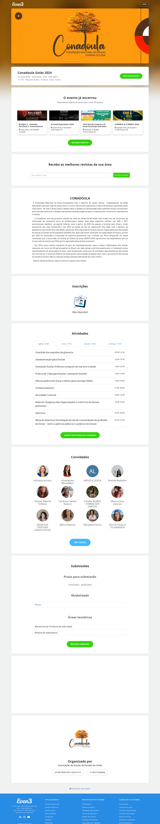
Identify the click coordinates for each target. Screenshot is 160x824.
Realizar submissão (80, 644)
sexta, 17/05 (67, 344)
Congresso (49, 817)
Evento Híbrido (50, 814)
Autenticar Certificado (127, 820)
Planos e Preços (125, 817)
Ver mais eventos (80, 142)
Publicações (86, 804)
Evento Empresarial (52, 804)
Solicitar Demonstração (127, 810)
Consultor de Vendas (127, 814)
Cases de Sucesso (125, 807)
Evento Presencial (51, 807)
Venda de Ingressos (89, 814)
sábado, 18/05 (90, 344)
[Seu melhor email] (71, 175)
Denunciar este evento (80, 788)
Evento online (50, 810)
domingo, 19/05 (115, 344)
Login (144, 4)
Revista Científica (88, 807)
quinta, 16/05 (43, 344)
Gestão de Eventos (89, 817)
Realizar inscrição (131, 76)
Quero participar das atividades (80, 435)
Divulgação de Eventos (90, 810)
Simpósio (48, 820)
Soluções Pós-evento (90, 820)
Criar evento (123, 804)
